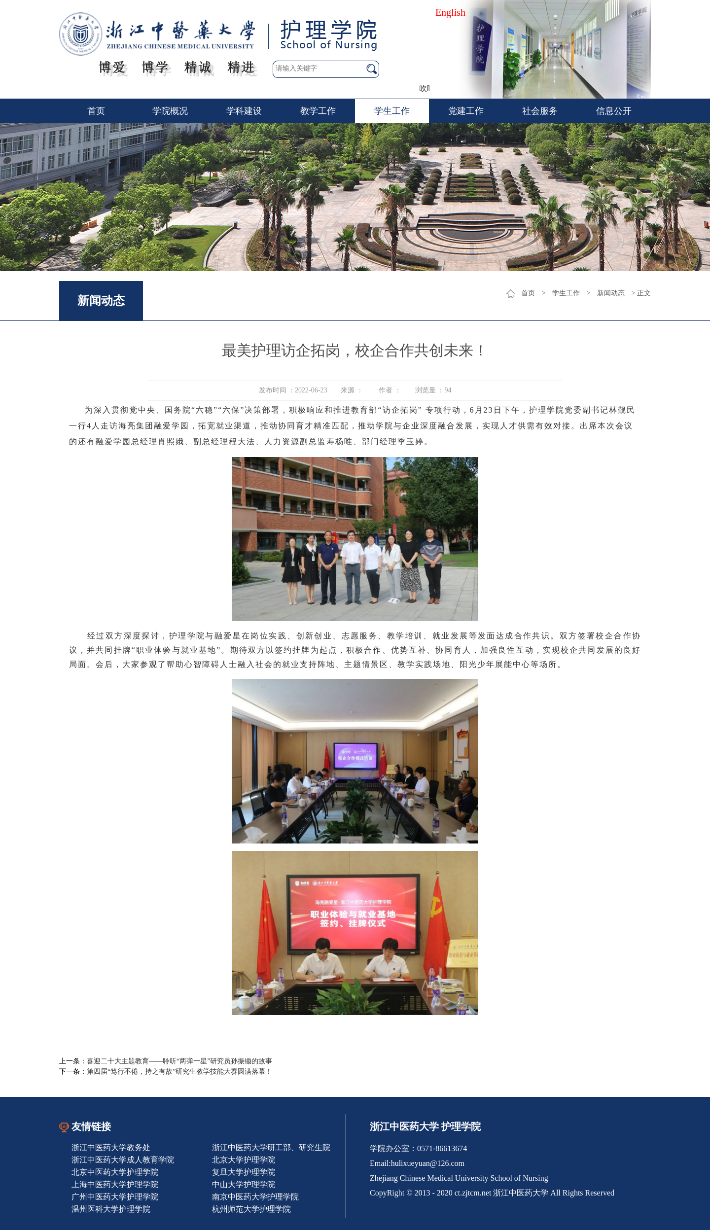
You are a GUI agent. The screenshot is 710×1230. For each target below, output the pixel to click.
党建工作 (466, 111)
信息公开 (614, 111)
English (450, 12)
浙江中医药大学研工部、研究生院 (271, 1147)
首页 (96, 111)
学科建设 (244, 111)
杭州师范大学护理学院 (251, 1209)
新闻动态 (611, 293)
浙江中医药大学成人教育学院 (122, 1160)
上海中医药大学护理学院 (114, 1184)
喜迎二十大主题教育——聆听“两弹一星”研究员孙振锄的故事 (179, 1061)
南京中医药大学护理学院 (255, 1197)
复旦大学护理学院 (243, 1172)
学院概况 (170, 111)
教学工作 (318, 111)
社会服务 (540, 111)
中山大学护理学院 (243, 1184)
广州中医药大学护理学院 (114, 1197)
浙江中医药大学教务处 (110, 1147)
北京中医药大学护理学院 (114, 1172)
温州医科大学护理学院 (110, 1209)
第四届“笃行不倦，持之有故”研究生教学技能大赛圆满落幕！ (179, 1071)
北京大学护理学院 (243, 1160)
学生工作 (392, 111)
